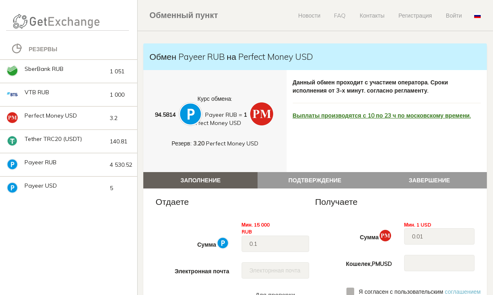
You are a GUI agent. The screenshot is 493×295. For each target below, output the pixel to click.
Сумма (213, 243)
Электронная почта (201, 271)
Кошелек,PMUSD (369, 264)
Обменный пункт (183, 15)
